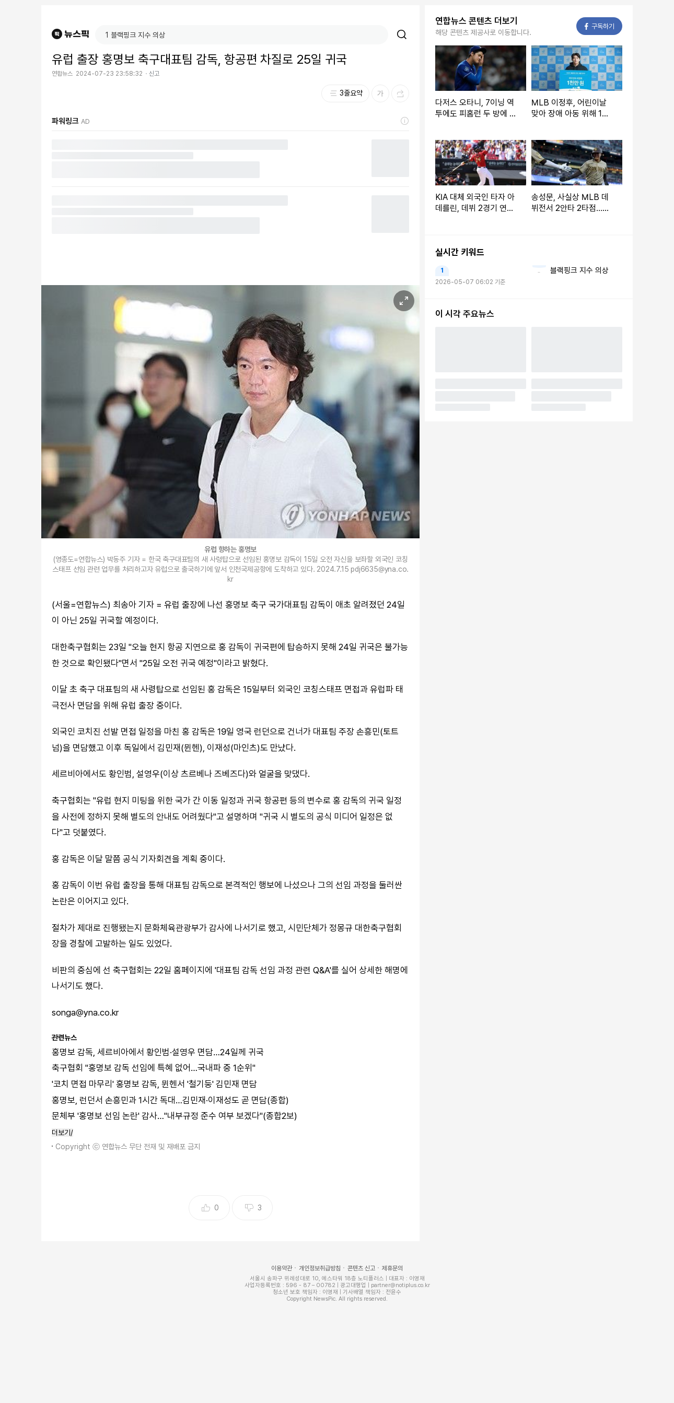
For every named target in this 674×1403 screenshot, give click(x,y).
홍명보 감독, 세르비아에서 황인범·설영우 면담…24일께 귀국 (158, 1052)
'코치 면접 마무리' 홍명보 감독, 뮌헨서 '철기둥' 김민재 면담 (154, 1084)
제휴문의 (392, 1268)
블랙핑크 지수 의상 (579, 270)
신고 (154, 73)
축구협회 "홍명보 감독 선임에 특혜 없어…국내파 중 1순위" (153, 1068)
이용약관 (281, 1268)
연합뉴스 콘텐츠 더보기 (476, 21)
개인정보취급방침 (320, 1268)
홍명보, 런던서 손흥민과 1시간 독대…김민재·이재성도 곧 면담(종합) (170, 1100)
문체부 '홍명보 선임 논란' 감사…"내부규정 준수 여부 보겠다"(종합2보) (174, 1116)
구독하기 (599, 26)
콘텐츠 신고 (361, 1268)
